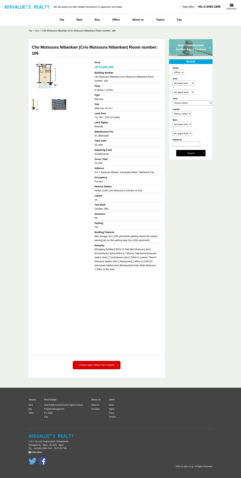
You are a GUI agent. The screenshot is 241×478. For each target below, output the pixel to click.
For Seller (48, 413)
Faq (179, 19)
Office (116, 19)
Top (61, 19)
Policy (111, 413)
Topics (160, 19)
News (111, 405)
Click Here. (37, 452)
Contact (112, 417)
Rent (79, 19)
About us (138, 19)
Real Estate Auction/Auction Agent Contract (191, 47)
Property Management (54, 409)
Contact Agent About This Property (97, 365)
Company (95, 409)
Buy (97, 19)
